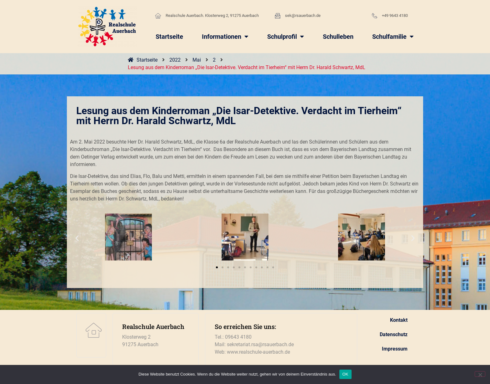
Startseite (169, 36)
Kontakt (399, 320)
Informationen (225, 36)
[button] (77, 238)
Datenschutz (394, 334)
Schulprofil (285, 36)
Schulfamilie (393, 36)
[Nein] (480, 374)
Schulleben (338, 36)
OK (345, 374)
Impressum (395, 349)
